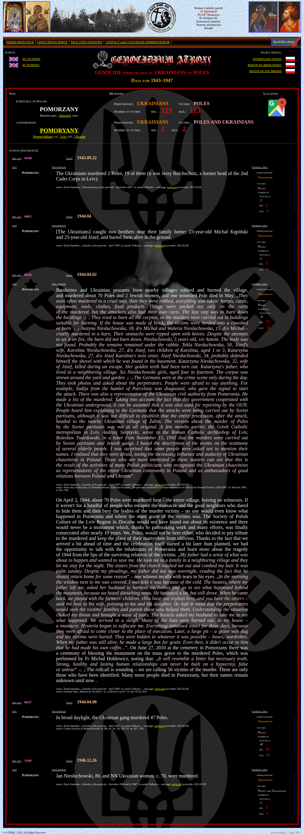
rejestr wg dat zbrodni (265, 71)
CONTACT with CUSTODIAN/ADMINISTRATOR (137, 42)
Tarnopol (65, 115)
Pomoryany (59, 130)
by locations (31, 58)
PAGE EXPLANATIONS (86, 42)
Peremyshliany (43, 136)
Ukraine (79, 136)
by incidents (31, 65)
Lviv (63, 136)
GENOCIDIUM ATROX (52, 42)
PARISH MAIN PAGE (20, 42)
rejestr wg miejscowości (265, 65)
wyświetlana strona (267, 58)
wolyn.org (172, 187)
